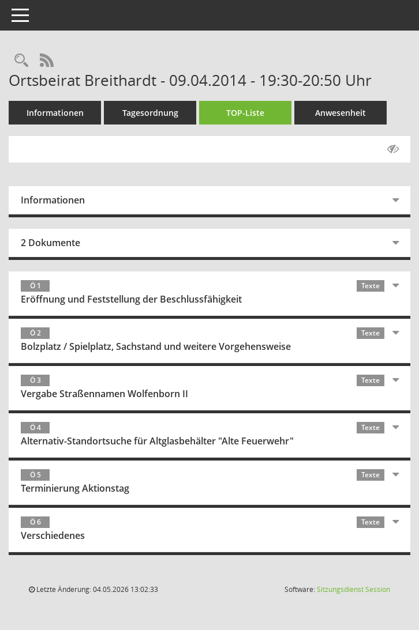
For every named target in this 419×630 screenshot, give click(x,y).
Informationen (55, 112)
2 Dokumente (50, 242)
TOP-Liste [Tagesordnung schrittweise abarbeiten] (245, 112)
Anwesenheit (340, 112)
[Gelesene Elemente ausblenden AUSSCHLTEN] (393, 149)
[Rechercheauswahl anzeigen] (21, 60)
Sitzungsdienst (353, 589)
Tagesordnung (150, 112)
